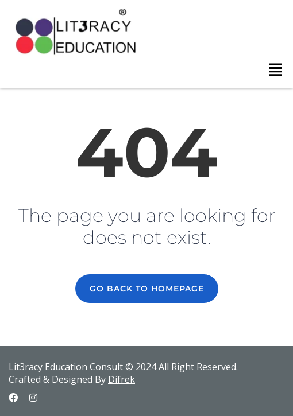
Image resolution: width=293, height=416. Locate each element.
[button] (275, 70)
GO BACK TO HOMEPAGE (147, 288)
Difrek (121, 379)
